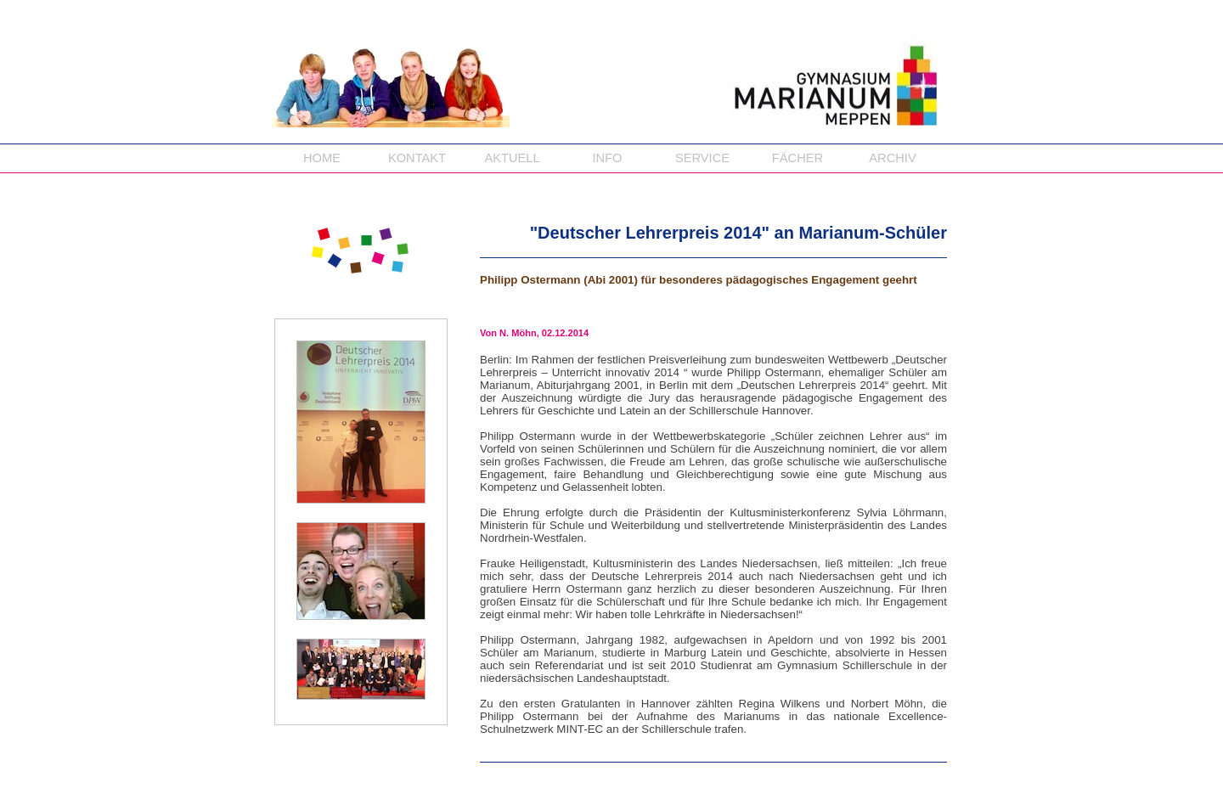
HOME (322, 158)
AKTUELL (511, 158)
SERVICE (702, 158)
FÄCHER (797, 158)
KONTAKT (417, 158)
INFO (607, 158)
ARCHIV (892, 158)
